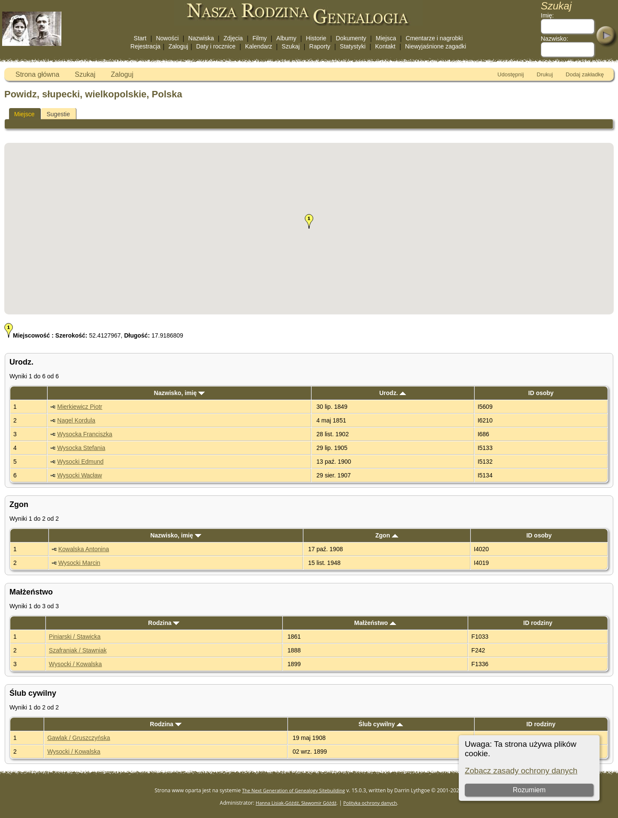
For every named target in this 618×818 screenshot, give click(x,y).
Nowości (167, 38)
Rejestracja (145, 46)
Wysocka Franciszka (84, 434)
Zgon (387, 535)
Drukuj (545, 74)
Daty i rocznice (216, 46)
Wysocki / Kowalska (75, 664)
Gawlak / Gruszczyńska (78, 737)
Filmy (259, 38)
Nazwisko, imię (179, 392)
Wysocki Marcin (79, 562)
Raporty (319, 46)
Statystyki (353, 46)
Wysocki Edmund (80, 461)
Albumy (286, 38)
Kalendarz (258, 46)
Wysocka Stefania (81, 447)
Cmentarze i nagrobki (434, 38)
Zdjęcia (233, 38)
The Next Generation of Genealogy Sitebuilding (293, 790)
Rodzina (163, 622)
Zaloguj (178, 46)
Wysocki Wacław (79, 475)
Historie (316, 38)
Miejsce (24, 114)
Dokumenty (351, 38)
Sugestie (58, 114)
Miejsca (386, 38)
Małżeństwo (375, 622)
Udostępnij (510, 74)
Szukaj (291, 46)
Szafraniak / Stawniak (78, 650)
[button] (309, 221)
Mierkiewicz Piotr (79, 406)
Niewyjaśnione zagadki (435, 46)
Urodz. (392, 392)
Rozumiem (529, 790)
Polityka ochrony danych (370, 803)
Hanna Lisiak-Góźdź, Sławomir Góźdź (296, 803)
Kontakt (385, 46)
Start (140, 38)
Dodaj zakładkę (585, 74)
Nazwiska (201, 38)
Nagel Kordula (76, 420)
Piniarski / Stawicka (75, 636)
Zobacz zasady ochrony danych (521, 770)
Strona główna (37, 74)
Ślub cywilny (380, 724)
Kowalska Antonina (83, 549)
